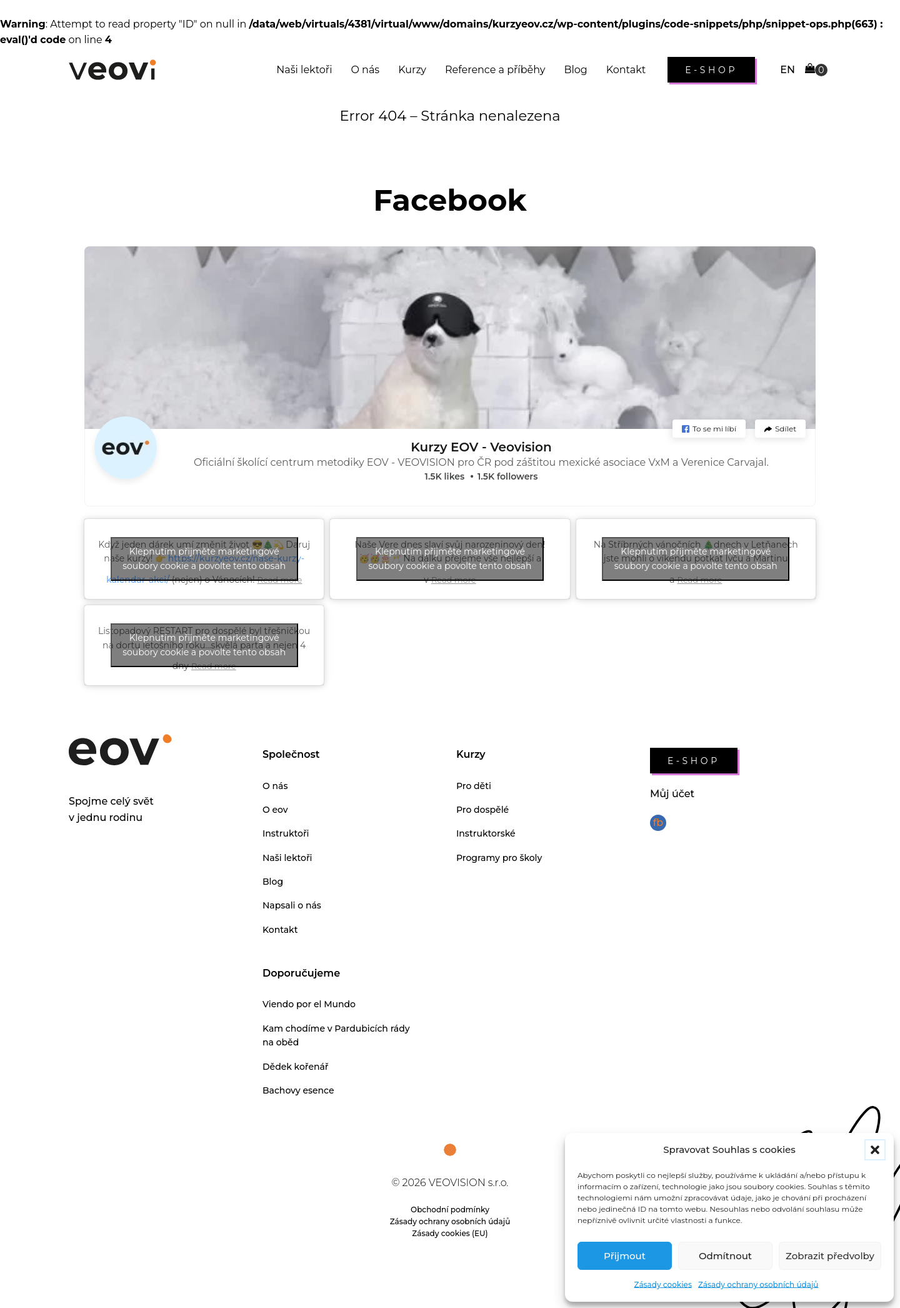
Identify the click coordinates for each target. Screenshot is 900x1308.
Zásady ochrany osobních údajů (758, 1284)
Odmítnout (725, 1256)
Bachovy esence (298, 1090)
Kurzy (412, 70)
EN (787, 70)
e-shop (711, 70)
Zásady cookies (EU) (450, 1233)
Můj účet (672, 794)
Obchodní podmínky (450, 1209)
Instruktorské (486, 833)
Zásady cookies (663, 1284)
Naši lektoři (304, 70)
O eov (275, 809)
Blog (575, 70)
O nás (365, 70)
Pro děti (473, 786)
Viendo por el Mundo (309, 1004)
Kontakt (626, 70)
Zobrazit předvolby (830, 1256)
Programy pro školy (499, 857)
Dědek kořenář (295, 1066)
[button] (875, 1150)
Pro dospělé (482, 809)
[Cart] (816, 69)
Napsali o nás (291, 905)
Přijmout (625, 1256)
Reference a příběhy (495, 70)
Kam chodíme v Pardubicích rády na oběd (336, 1035)
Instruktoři (285, 833)
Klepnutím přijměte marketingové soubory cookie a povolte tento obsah (204, 558)
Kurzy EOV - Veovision (481, 447)
